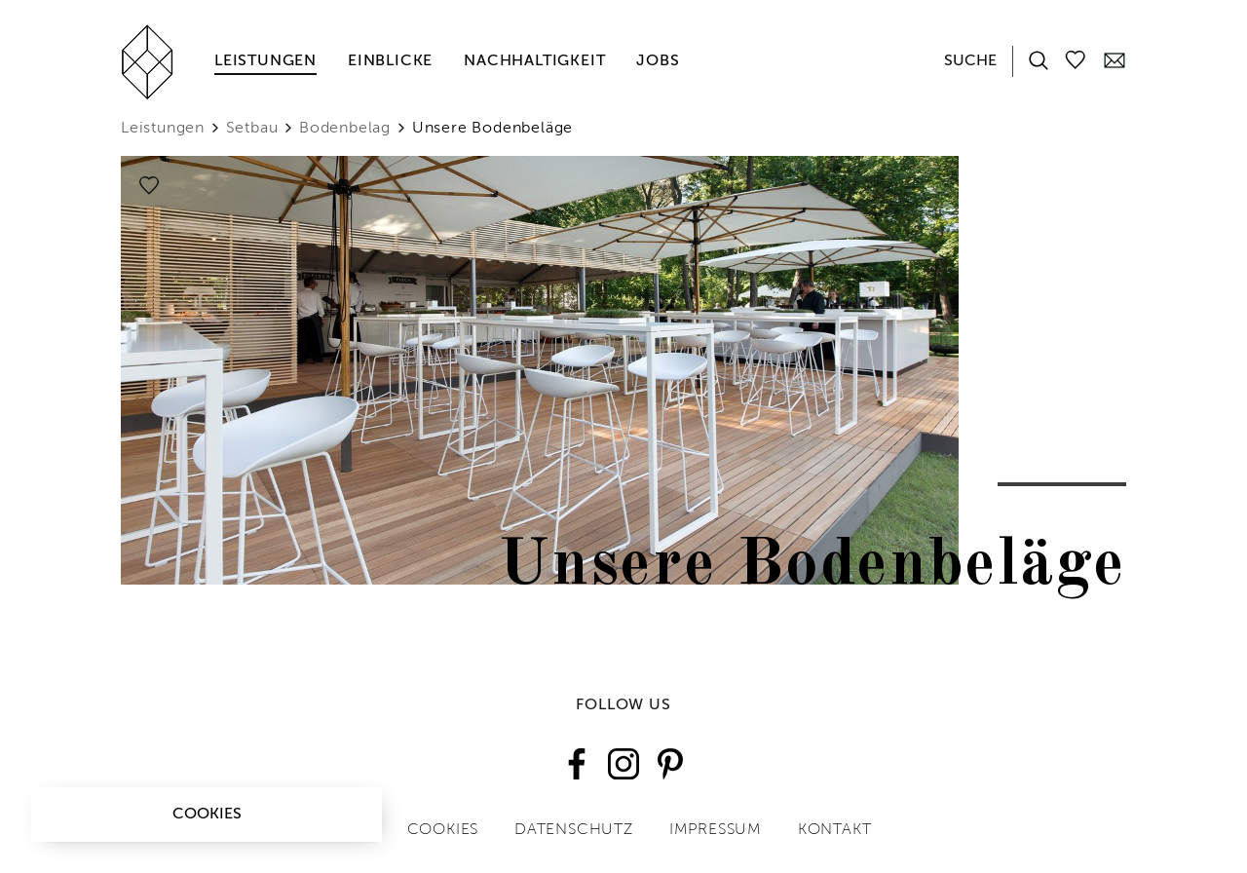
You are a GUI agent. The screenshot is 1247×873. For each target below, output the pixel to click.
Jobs (657, 61)
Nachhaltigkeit (534, 61)
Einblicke (390, 61)
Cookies (207, 814)
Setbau (252, 128)
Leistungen (265, 61)
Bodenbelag (345, 128)
